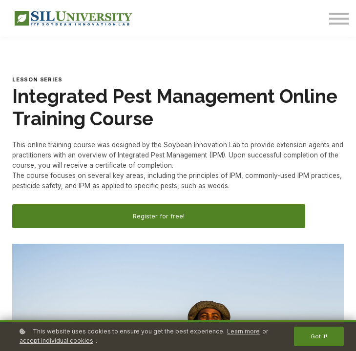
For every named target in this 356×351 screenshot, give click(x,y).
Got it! (319, 336)
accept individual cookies (56, 340)
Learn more (243, 331)
